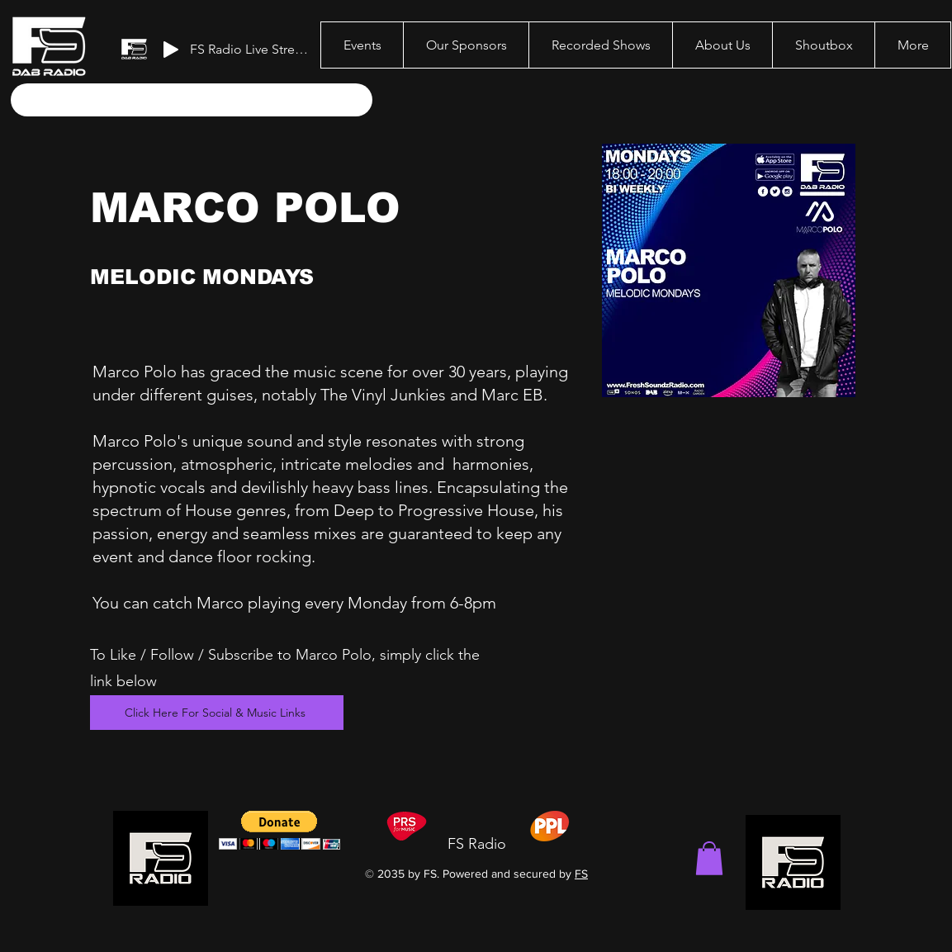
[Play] (170, 49)
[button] (709, 858)
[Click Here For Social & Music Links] (216, 712)
